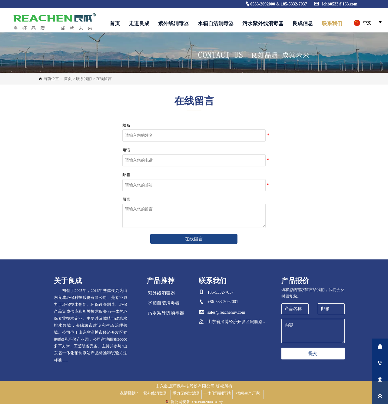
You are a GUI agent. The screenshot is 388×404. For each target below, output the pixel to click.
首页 (68, 78)
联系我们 (84, 78)
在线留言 (104, 78)
